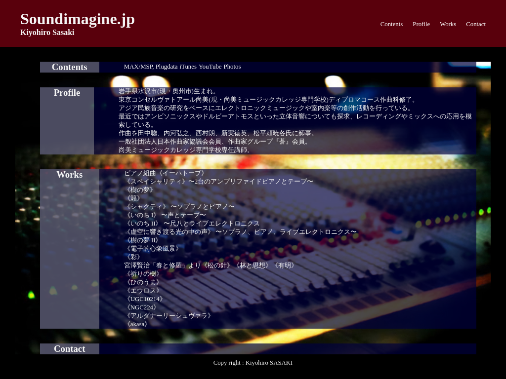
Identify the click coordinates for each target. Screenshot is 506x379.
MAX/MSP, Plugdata (151, 66)
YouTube (210, 66)
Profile (421, 24)
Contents (391, 24)
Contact (476, 24)
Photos (232, 66)
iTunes (188, 66)
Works (448, 24)
